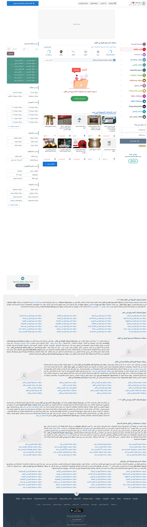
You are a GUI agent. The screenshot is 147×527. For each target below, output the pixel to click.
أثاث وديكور (137, 85)
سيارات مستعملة (30, 96)
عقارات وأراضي (136, 65)
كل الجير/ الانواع (14, 178)
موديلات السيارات (10, 126)
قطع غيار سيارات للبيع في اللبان (29, 385)
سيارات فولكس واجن (13, 193)
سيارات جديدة (31, 92)
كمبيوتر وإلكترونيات (135, 70)
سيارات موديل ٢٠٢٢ (13, 114)
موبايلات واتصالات (135, 75)
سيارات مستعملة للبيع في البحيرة (63, 474)
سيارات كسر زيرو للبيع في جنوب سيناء (131, 329)
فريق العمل (91, 504)
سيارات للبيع (110, 47)
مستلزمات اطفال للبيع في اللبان (133, 393)
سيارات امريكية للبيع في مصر (134, 444)
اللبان (89, 47)
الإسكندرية (94, 47)
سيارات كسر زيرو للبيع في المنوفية (28, 323)
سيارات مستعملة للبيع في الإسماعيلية (131, 474)
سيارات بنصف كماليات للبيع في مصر (97, 452)
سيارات (116, 499)
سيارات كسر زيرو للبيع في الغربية (29, 321)
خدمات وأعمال (136, 111)
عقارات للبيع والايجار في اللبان (134, 388)
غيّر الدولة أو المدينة (100, 504)
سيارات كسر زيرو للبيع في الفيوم (133, 323)
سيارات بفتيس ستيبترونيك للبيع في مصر (131, 449)
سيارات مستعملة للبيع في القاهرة (98, 479)
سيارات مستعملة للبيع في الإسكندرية (27, 471)
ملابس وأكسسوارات (134, 91)
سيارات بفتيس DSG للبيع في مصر (63, 449)
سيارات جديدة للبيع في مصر (100, 455)
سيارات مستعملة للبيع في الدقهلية (132, 477)
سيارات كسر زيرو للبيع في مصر (64, 455)
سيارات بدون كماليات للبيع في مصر (132, 452)
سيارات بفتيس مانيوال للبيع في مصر (63, 447)
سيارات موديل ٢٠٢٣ (30, 114)
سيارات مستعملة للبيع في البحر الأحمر (97, 474)
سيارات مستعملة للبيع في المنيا (133, 482)
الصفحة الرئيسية (135, 44)
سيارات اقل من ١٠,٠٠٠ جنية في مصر (22, 60)
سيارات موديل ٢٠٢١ (30, 118)
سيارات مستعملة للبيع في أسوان (133, 471)
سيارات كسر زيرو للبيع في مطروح (64, 331)
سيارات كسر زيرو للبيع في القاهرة (98, 323)
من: (33, 49)
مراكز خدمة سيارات (52, 343)
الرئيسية (132, 499)
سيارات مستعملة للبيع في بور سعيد (28, 482)
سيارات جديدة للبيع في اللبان (65, 382)
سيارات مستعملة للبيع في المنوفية (28, 479)
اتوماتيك (16, 171)
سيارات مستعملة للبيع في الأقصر (63, 471)
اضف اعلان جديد (73, 519)
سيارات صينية (31, 145)
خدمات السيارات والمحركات (19, 343)
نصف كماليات (15, 156)
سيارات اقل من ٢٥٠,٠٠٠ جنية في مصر (21, 80)
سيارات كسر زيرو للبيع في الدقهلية (132, 321)
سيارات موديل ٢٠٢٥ (30, 111)
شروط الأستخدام (82, 504)
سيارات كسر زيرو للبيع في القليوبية (63, 323)
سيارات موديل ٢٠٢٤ (13, 111)
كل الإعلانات (137, 54)
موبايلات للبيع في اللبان (31, 388)
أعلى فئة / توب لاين (13, 160)
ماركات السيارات (10, 205)
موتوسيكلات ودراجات (13, 200)
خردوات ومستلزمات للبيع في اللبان (132, 390)
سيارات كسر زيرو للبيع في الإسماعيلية (131, 318)
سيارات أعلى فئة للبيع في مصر (29, 452)
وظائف (15, 499)
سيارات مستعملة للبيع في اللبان (29, 382)
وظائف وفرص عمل (135, 117)
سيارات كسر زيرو (102, 47)
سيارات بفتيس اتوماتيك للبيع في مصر (27, 447)
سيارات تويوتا (31, 189)
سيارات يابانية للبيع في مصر (65, 444)
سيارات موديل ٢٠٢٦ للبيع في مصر (97, 307)
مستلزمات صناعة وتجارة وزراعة (55, 428)
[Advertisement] (73, 24)
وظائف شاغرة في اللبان (31, 393)
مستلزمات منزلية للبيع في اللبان (64, 390)
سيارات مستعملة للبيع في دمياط (98, 484)
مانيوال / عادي (31, 171)
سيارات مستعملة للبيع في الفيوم (133, 479)
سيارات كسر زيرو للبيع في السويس (98, 321)
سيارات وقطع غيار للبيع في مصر (133, 455)
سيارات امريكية (31, 138)
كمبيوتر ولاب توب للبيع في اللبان (64, 388)
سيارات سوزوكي (30, 193)
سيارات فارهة (15, 145)
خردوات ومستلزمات (134, 80)
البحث (101, 3)
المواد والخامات (83, 430)
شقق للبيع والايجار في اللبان (99, 388)
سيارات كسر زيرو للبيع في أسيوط (98, 316)
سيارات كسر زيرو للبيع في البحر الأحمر (97, 318)
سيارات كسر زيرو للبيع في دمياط (98, 329)
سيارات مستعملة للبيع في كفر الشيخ (97, 487)
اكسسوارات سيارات (30, 197)
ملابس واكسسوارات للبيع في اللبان (97, 390)
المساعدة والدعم (80, 3)
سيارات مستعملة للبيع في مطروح (63, 487)
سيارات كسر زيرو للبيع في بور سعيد (28, 326)
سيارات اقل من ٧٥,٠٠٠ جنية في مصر (22, 69)
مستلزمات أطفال (135, 101)
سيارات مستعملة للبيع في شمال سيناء (27, 484)
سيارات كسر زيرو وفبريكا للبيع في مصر (27, 331)
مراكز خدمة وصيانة (30, 200)
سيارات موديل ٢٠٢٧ (30, 107)
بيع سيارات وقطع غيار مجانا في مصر (31, 407)
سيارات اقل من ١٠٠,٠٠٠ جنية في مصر (21, 72)
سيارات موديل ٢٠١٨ (13, 122)
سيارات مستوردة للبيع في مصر (29, 455)
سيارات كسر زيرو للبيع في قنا (134, 331)
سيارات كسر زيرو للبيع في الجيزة (29, 318)
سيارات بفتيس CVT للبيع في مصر (98, 449)
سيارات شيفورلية (14, 189)
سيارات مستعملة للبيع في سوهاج (63, 484)
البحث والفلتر (137, 49)
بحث (7, 54)
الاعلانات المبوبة (31, 302)
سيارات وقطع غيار (135, 60)
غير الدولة (109, 3)
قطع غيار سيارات (14, 197)
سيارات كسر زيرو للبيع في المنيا (134, 326)
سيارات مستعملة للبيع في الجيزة (29, 474)
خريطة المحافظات (54, 504)
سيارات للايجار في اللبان (66, 385)
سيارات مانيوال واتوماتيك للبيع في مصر (27, 449)
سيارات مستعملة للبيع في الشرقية (63, 477)
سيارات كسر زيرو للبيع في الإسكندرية (28, 316)
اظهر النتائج (131, 141)
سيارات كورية (15, 141)
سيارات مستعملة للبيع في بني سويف (62, 482)
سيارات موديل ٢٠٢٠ (13, 118)
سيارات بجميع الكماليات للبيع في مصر (62, 452)
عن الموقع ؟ (111, 504)
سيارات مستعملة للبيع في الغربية (28, 477)
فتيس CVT (16, 174)
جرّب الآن (130, 161)
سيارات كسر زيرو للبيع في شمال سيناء (27, 329)
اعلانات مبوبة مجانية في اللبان (134, 382)
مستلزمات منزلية (135, 96)
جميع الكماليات (31, 160)
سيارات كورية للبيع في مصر (30, 444)
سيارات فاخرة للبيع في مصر (100, 447)
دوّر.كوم (65, 524)
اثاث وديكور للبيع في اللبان (31, 390)
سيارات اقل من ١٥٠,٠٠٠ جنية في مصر (21, 75)
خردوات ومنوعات (85, 499)
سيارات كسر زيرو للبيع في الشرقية (63, 321)
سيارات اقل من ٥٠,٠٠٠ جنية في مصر (22, 66)
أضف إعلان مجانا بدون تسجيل (19, 4)
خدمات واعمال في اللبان (101, 393)
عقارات (110, 499)
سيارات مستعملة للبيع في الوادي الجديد (96, 482)
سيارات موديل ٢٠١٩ (30, 122)
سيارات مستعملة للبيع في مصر (29, 487)
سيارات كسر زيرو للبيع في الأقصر (64, 316)
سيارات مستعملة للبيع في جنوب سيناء (131, 484)
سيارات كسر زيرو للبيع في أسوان (133, 316)
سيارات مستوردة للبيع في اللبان (98, 385)
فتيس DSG (32, 178)
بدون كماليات (31, 156)
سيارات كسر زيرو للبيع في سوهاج (64, 329)
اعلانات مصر (46, 164)
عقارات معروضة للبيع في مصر (98, 371)
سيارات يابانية (31, 141)
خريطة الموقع (91, 3)
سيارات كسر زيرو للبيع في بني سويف (62, 326)
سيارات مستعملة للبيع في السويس (97, 477)
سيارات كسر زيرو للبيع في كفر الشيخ (97, 331)
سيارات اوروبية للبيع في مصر (99, 444)
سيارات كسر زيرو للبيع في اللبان (134, 385)
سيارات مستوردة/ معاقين (12, 96)
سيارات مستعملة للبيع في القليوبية (63, 479)
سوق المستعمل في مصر (40, 415)
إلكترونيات (102, 499)
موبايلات (94, 499)
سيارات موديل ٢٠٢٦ (13, 107)
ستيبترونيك (32, 174)
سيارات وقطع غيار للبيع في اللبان (98, 382)
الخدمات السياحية (63, 435)
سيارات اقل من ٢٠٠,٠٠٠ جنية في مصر (21, 77)
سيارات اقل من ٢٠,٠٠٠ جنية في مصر (22, 63)
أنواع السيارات (44, 47)
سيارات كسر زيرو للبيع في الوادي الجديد (96, 326)
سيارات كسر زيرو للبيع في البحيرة (64, 318)
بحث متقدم (139, 145)
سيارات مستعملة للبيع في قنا (134, 487)
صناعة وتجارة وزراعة (134, 106)
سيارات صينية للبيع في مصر (135, 447)
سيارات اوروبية (15, 138)
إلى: (20, 49)
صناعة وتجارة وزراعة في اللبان (65, 393)
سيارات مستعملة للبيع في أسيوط (98, 471)
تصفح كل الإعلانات (76, 98)
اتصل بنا (35, 504)
